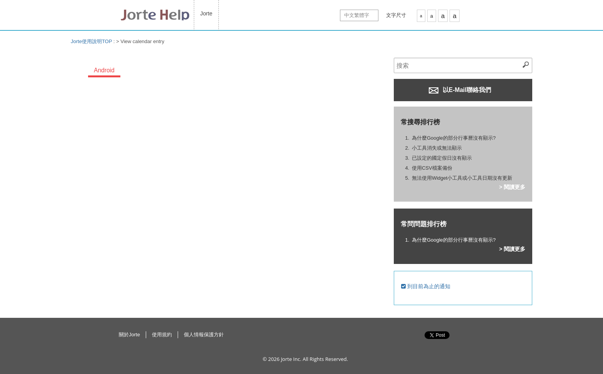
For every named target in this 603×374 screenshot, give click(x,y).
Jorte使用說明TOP (91, 41)
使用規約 (162, 334)
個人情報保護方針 (204, 334)
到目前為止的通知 (425, 286)
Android (104, 70)
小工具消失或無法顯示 (437, 148)
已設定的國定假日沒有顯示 (442, 158)
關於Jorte (129, 334)
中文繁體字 (356, 15)
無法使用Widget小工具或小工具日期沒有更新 (462, 178)
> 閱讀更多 (512, 187)
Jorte (206, 13)
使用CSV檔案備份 (432, 168)
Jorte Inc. (291, 359)
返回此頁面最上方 (486, 343)
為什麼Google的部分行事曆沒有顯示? (454, 138)
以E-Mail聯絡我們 (460, 90)
